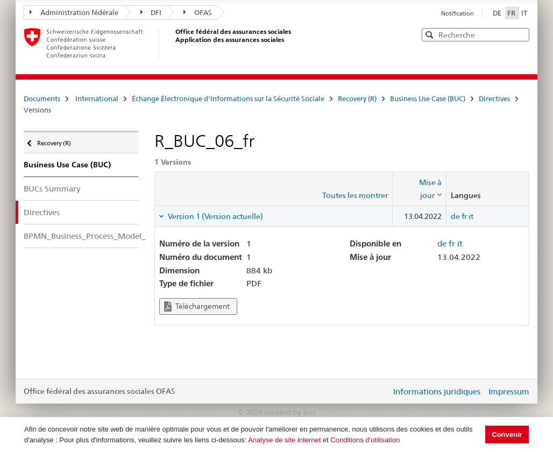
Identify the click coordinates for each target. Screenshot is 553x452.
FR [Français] (512, 13)
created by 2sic (290, 412)
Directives (494, 98)
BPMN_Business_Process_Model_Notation (81, 236)
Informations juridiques (436, 391)
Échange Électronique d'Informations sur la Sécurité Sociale (228, 98)
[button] (520, 34)
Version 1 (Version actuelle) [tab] (214, 216)
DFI (151, 12)
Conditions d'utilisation (365, 440)
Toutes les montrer (355, 195)
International (96, 98)
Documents (42, 98)
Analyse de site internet (284, 440)
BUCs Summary (52, 188)
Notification (457, 13)
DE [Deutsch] (498, 13)
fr (464, 216)
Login (381, 391)
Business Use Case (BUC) (427, 98)
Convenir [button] (507, 434)
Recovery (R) (357, 98)
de (455, 216)
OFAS (197, 12)
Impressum (508, 391)
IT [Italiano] (524, 13)
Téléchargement (197, 306)
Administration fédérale (74, 12)
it (471, 216)
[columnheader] (419, 189)
